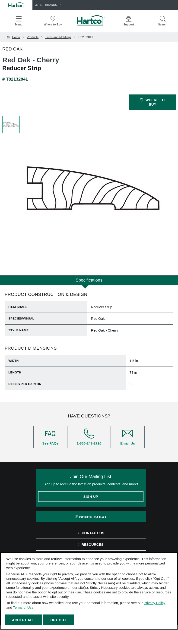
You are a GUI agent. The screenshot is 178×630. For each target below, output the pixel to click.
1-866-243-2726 (89, 436)
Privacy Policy (154, 603)
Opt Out (58, 620)
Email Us (127, 436)
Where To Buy (91, 517)
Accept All (23, 620)
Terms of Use (23, 607)
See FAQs (50, 436)
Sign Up (90, 496)
